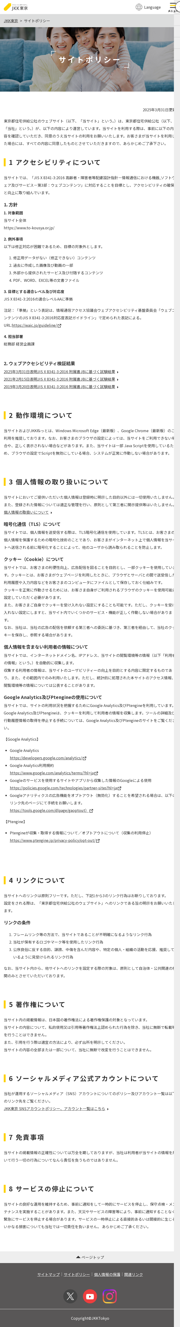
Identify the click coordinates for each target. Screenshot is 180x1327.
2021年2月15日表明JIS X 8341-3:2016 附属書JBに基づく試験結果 (62, 379)
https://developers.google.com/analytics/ (48, 758)
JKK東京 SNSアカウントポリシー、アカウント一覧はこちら (57, 1108)
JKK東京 (11, 20)
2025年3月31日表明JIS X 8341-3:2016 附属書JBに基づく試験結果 (62, 371)
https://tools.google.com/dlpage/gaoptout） (51, 810)
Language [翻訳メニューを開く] (152, 7)
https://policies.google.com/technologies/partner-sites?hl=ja (65, 788)
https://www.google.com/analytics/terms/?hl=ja (54, 773)
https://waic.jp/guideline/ (36, 325)
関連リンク (133, 1274)
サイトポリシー (77, 1274)
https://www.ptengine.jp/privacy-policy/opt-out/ (55, 840)
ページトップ (90, 1257)
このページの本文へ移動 (90, 0)
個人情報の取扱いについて (28, 512)
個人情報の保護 (107, 1274)
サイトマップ (48, 1274)
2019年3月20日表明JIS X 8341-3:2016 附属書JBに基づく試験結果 (62, 386)
